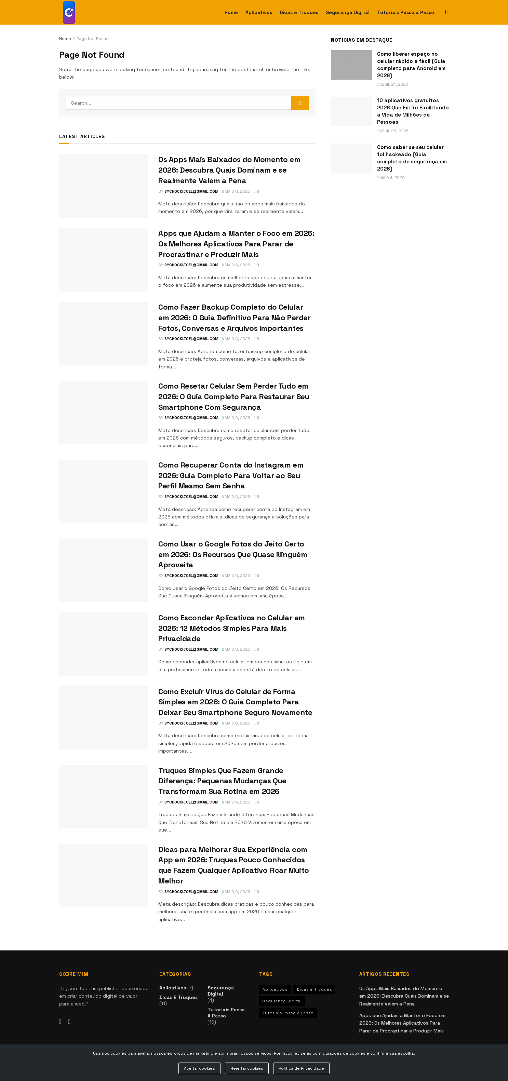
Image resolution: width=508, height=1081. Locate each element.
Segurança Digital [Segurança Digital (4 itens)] (282, 1001)
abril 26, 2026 (393, 131)
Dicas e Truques (299, 12)
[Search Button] (300, 103)
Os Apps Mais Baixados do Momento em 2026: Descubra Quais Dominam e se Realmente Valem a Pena (229, 169)
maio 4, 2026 (391, 177)
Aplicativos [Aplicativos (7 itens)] (275, 989)
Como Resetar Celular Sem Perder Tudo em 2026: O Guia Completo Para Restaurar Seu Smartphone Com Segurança (233, 396)
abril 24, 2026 (392, 84)
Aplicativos (258, 12)
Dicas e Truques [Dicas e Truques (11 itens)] (314, 989)
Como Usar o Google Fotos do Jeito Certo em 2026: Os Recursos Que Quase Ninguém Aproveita (232, 554)
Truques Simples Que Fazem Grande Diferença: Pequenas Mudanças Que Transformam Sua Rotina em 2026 (222, 781)
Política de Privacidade (301, 1068)
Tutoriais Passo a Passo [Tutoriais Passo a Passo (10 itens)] (288, 1013)
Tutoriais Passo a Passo (405, 12)
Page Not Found (93, 38)
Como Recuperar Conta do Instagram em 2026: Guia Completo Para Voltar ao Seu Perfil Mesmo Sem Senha (230, 475)
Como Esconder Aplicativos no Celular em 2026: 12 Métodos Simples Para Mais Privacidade (231, 628)
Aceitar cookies (199, 1068)
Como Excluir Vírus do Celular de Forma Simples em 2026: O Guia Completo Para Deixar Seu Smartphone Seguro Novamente (235, 702)
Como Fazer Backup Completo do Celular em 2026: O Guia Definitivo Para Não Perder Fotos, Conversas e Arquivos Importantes (234, 317)
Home (231, 12)
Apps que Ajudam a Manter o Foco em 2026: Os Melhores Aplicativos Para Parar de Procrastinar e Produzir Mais (236, 243)
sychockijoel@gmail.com (191, 191)
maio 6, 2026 (236, 191)
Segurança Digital (348, 12)
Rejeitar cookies (246, 1068)
